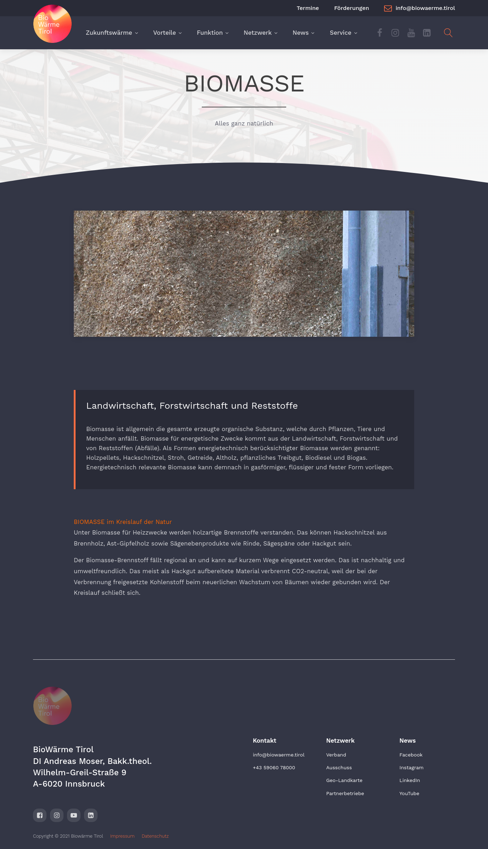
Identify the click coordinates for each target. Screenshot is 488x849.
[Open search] (448, 33)
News (303, 32)
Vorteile (167, 32)
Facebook (410, 770)
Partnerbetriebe (345, 809)
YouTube (409, 809)
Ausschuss (339, 783)
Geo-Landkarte (344, 796)
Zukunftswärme (112, 32)
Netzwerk (260, 32)
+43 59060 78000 (274, 783)
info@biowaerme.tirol (279, 770)
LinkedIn (409, 796)
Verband (336, 770)
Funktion (212, 32)
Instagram (411, 783)
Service (343, 32)
